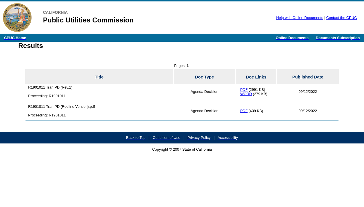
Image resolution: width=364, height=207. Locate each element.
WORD (246, 94)
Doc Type (204, 76)
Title (99, 76)
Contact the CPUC (341, 18)
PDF (244, 89)
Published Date (307, 76)
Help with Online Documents (299, 18)
